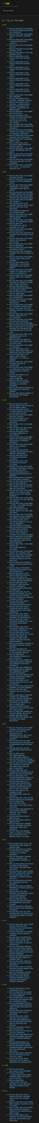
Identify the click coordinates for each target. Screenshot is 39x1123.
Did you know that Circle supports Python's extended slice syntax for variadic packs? (19, 1097)
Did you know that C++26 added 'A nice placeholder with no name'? (20, 150)
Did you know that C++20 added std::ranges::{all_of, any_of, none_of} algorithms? (20, 486)
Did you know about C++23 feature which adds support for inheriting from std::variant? (21, 350)
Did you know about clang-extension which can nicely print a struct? (20, 1075)
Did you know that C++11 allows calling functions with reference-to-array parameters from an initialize (21, 927)
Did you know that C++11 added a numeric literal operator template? (20, 933)
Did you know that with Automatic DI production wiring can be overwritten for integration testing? (21, 894)
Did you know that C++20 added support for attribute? (20, 546)
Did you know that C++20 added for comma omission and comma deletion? (20, 505)
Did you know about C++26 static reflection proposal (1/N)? (19, 58)
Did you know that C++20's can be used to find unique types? (20, 411)
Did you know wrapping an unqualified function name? (19, 1043)
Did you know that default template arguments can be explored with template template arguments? (19, 978)
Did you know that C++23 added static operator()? (20, 244)
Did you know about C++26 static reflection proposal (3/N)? (19, 69)
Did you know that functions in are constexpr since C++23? (21, 234)
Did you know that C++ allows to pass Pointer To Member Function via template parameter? (20, 851)
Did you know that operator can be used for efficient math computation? (20, 1018)
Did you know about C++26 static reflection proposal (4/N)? (19, 74)
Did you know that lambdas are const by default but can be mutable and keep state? (20, 713)
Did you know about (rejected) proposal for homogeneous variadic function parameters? (20, 697)
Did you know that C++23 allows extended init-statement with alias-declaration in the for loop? (21, 329)
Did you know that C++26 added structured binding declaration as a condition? (21, 30)
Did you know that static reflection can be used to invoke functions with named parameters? (20, 609)
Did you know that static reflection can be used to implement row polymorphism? (20, 615)
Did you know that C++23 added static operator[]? (20, 230)
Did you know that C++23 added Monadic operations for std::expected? (20, 216)
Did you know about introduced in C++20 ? (20, 478)
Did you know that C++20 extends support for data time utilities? (20, 510)
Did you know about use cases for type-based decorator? (20, 882)
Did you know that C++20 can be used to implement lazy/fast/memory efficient (20, 522)
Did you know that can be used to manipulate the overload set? (20, 1060)
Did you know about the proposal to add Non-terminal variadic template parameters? (20, 579)
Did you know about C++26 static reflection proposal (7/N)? (19, 91)
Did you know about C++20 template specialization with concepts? (20, 474)
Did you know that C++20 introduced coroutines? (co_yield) (18, 462)
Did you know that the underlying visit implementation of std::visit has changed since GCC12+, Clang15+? (20, 735)
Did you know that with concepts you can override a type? (20, 691)
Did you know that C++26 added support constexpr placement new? (20, 36)
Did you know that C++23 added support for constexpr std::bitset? (20, 240)
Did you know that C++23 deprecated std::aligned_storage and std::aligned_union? (18, 209)
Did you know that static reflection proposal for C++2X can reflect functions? (20, 628)
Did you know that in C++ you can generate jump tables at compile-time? (20, 845)
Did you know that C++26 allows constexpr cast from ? (21, 136)
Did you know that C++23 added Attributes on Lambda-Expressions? (20, 301)
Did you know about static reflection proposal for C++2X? (21, 633)
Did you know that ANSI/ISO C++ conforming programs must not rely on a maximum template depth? (21, 1037)
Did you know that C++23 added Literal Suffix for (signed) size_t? (20, 277)
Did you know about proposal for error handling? (19, 656)
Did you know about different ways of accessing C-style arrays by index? (20, 1054)
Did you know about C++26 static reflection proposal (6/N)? (19, 85)
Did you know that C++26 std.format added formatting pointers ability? (20, 144)
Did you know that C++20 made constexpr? (20, 482)
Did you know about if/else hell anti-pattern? (19, 1028)
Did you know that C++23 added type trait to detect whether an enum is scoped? (20, 370)
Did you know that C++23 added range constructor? (21, 197)
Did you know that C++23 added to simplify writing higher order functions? (20, 282)
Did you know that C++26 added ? (20, 41)
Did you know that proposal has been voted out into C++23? (20, 341)
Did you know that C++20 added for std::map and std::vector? (21, 499)
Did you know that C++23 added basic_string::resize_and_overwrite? (23, 324)
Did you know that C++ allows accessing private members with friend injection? (21, 968)
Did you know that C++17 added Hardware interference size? (20, 728)
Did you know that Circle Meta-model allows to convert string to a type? (21, 1104)
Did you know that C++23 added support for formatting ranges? (21, 221)
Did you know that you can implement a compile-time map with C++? (20, 876)
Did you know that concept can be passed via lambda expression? (20, 719)
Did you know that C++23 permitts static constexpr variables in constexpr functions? (19, 383)
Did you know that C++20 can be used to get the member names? (21, 405)
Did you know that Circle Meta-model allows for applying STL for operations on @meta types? (21, 1110)
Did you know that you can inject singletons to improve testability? (20, 942)
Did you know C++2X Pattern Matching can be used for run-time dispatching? (20, 569)
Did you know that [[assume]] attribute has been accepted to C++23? (21, 253)
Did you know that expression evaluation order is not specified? (20, 1012)
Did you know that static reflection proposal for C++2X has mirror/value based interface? (20, 622)
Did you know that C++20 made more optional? (20, 528)
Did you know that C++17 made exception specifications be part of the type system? (20, 787)
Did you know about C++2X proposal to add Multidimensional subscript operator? (19, 793)
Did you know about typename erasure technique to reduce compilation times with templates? (20, 826)
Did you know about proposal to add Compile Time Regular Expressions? (21, 395)
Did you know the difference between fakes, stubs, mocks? (20, 938)
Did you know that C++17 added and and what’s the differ (20, 765)
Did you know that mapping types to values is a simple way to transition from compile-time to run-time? (20, 833)
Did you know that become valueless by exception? (21, 798)
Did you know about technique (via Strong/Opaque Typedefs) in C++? (20, 859)
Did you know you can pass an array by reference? (20, 1031)
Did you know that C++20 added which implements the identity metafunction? (21, 516)
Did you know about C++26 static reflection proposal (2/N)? (19, 63)
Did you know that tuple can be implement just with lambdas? (21, 686)
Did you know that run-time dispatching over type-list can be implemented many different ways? (21, 743)
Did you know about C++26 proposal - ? (20, 99)
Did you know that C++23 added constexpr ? (20, 176)
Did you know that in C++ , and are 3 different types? (21, 999)
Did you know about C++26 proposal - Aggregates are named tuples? (19, 108)
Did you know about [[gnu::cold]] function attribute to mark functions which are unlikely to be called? (20, 1084)
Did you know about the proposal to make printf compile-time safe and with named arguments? (19, 638)
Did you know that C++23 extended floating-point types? (21, 204)
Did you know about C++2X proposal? (20, 682)
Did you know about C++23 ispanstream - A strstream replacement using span (19, 265)
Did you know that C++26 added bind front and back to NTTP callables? (20, 161)
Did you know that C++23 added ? (20, 258)
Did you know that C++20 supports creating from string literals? (21, 533)
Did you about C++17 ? (19, 755)
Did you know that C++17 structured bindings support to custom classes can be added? (21, 777)
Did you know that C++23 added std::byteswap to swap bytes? (20, 305)
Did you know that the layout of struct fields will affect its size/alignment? (20, 994)
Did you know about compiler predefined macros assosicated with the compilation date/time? (20, 1048)
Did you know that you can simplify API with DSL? (20, 750)
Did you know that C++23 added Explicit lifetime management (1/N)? (20, 181)
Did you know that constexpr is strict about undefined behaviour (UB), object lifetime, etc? (21, 811)
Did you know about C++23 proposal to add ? (18, 376)
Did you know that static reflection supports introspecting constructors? (20, 603)
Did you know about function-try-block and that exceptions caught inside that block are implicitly (20, 1006)
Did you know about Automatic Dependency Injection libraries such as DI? (21, 887)
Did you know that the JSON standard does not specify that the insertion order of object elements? (21, 914)
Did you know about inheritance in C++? (19, 989)
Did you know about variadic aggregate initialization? (20, 973)
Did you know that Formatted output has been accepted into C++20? (20, 564)
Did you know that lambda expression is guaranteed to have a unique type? (20, 702)
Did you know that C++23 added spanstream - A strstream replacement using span (20, 187)
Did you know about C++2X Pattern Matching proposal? (19, 574)
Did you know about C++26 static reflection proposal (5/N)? (19, 80)
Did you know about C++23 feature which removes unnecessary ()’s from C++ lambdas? (19, 357)
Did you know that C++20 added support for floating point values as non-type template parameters (20, 493)
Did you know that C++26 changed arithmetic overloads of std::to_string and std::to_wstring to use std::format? (20, 118)
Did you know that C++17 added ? (22, 760)
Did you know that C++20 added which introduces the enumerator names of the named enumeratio (20, 539)
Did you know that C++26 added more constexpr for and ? (21, 126)
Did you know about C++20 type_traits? (18, 433)
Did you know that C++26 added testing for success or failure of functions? (21, 131)
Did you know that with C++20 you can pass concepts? (20, 428)
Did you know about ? (20, 589)
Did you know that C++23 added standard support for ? (21, 193)
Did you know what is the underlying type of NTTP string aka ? (21, 708)
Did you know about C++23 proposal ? (20, 288)
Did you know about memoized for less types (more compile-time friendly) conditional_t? (20, 948)
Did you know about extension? (20, 1070)
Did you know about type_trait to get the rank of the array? (20, 804)
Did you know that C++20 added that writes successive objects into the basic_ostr (20, 557)
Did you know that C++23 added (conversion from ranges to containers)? (20, 271)
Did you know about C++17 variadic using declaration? (20, 782)
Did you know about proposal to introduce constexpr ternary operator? (21, 645)
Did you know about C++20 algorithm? (18, 420)
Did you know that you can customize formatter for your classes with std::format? (20, 593)
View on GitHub (9, 10)
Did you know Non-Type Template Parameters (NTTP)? (21, 598)
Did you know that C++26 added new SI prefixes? (20, 112)
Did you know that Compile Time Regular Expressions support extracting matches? (21, 676)
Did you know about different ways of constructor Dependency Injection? (21, 908)
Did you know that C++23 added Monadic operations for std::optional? (20, 315)
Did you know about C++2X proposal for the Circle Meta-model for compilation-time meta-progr (20, 1117)
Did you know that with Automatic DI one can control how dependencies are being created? (20, 901)
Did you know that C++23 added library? (20, 248)
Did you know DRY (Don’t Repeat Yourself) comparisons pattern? (21, 872)
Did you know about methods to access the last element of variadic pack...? (20, 957)
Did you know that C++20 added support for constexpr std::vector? (20, 446)
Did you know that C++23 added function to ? (20, 363)
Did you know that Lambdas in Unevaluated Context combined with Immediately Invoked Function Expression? (20, 670)
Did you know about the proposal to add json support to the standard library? (20, 650)
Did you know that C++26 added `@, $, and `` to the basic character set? (20, 166)
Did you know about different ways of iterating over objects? (20, 1023)
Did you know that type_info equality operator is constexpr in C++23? (21, 310)
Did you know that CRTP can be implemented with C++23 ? (20, 336)
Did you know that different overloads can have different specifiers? (20, 963)
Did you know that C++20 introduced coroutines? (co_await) (18, 457)
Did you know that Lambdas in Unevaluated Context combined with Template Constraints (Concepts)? (20, 662)
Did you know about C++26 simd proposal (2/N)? (20, 53)
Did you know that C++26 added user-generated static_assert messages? (20, 155)
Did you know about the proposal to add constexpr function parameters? (19, 584)
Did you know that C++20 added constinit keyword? (20, 416)
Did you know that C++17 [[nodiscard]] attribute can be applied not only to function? (21, 772)
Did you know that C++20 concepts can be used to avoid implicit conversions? (20, 451)
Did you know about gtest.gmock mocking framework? (21, 953)
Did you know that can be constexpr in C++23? (18, 225)
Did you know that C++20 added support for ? (20, 552)
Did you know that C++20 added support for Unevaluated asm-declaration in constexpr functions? (20, 439)
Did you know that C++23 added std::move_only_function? (20, 320)
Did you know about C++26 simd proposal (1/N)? (20, 50)
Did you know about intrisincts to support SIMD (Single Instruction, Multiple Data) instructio (21, 866)
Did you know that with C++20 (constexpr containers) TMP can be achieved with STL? (21, 468)
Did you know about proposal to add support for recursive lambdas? (21, 389)
